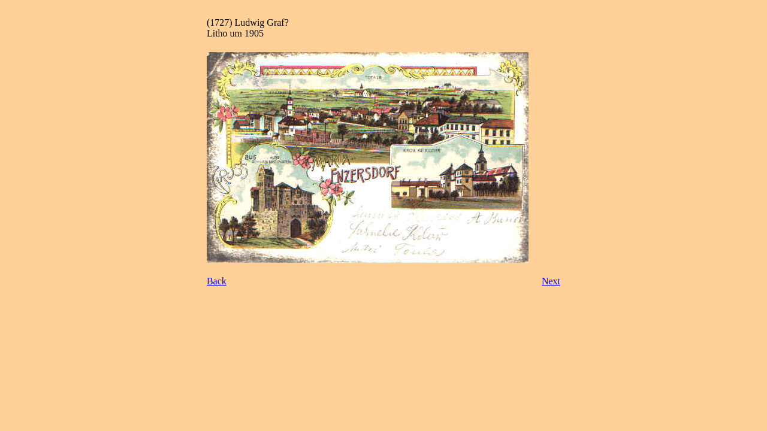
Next (551, 281)
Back (217, 281)
